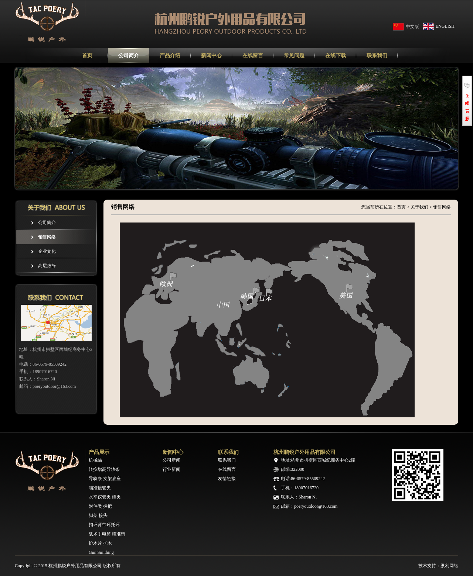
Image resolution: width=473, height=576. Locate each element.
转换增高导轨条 (104, 469)
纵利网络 (449, 565)
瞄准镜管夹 (100, 487)
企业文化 (47, 251)
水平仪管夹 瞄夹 (105, 497)
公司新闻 (171, 460)
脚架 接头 (98, 515)
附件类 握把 (100, 506)
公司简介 (47, 222)
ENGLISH (445, 26)
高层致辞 (47, 265)
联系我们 (227, 460)
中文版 (412, 26)
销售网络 (47, 236)
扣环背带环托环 (104, 524)
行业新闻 (171, 469)
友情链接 (227, 478)
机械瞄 (95, 460)
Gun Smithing (101, 552)
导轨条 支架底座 (105, 478)
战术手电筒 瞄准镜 (107, 534)
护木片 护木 (100, 543)
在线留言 (227, 469)
